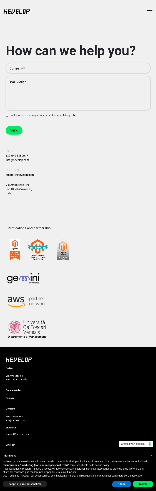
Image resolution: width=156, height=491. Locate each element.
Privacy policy (69, 115)
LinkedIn (10, 444)
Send (14, 130)
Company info (13, 390)
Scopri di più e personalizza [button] (25, 484)
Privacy (10, 398)
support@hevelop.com (20, 175)
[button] (151, 455)
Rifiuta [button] (122, 484)
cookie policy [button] (102, 465)
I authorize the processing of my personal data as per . (43, 115)
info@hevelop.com (17, 160)
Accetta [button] (142, 484)
